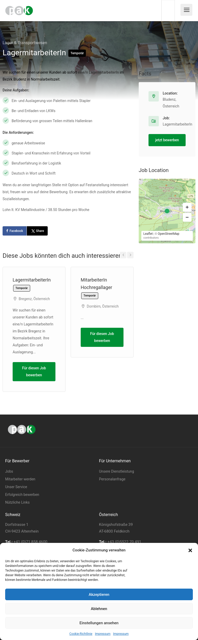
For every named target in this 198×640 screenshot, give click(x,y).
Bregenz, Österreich (34, 299)
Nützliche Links (17, 502)
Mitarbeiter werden (20, 479)
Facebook (16, 231)
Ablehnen (99, 608)
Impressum (102, 634)
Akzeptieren (99, 594)
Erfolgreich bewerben (22, 495)
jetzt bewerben (167, 140)
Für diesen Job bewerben (34, 371)
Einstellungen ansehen (98, 623)
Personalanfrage (112, 479)
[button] (190, 550)
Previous (123, 255)
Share (37, 231)
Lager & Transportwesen (25, 42)
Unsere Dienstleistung (116, 471)
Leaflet (148, 234)
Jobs (9, 471)
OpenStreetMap (168, 234)
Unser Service (16, 487)
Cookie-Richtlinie (80, 634)
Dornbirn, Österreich (103, 306)
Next (130, 255)
